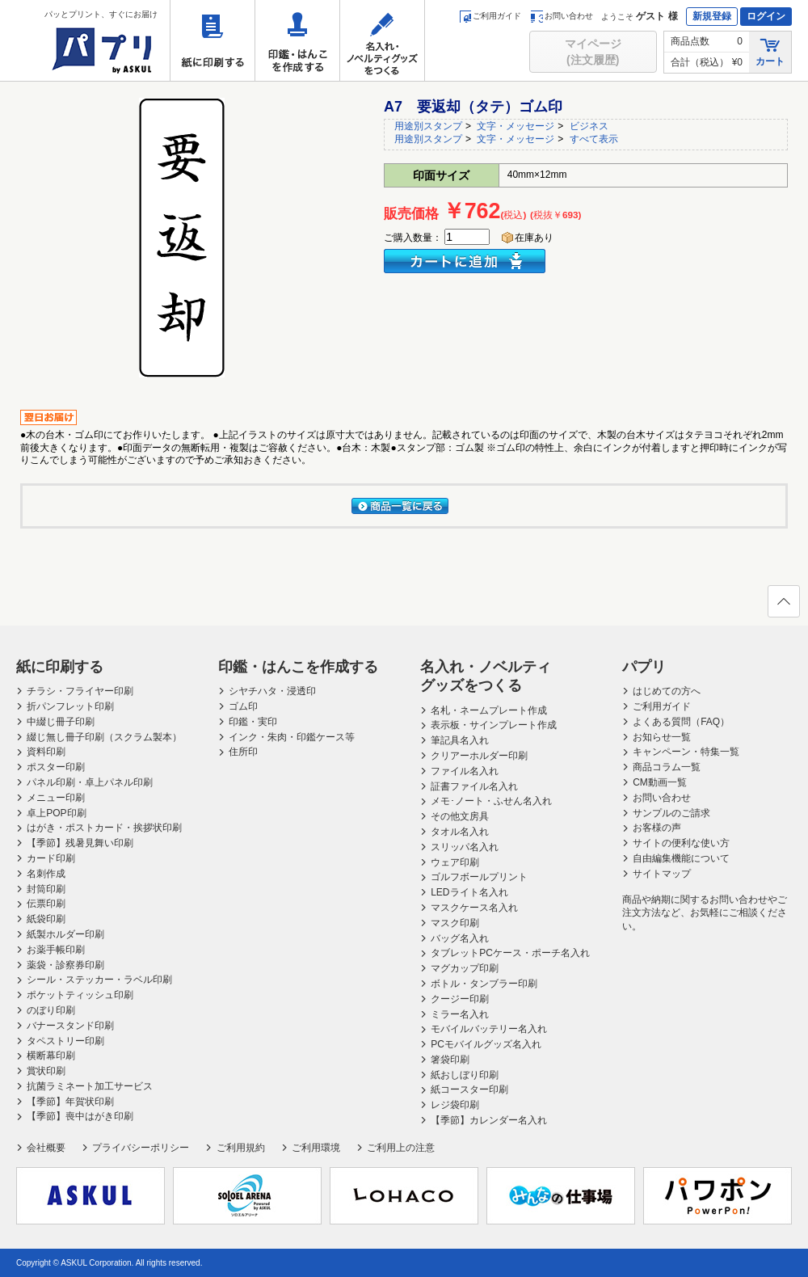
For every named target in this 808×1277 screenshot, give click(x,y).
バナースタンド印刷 (70, 1025)
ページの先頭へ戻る (782, 606)
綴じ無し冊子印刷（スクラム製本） (104, 737)
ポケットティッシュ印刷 (80, 995)
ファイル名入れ (465, 771)
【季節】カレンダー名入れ (489, 1120)
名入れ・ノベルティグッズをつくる (382, 40)
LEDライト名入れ (469, 892)
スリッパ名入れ (465, 847)
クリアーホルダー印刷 (479, 755)
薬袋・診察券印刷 (65, 965)
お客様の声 (657, 827)
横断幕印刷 (51, 1055)
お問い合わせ (562, 15)
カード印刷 (51, 858)
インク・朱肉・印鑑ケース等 (292, 737)
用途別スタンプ (428, 126)
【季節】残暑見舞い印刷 (80, 843)
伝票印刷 (46, 903)
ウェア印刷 (455, 862)
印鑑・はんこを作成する (297, 40)
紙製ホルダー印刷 (65, 934)
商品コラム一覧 (667, 767)
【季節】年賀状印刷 (70, 1101)
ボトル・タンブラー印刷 (484, 983)
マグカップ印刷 (465, 968)
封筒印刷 (46, 889)
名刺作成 (46, 873)
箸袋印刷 (450, 1059)
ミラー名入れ (460, 1014)
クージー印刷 (460, 999)
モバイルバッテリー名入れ (489, 1029)
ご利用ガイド (490, 15)
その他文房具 (460, 816)
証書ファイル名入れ (474, 786)
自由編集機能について (681, 858)
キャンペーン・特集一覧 (686, 751)
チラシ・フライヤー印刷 (80, 691)
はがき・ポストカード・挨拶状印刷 (104, 827)
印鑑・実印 (253, 721)
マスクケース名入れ (474, 907)
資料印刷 (46, 751)
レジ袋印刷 (455, 1105)
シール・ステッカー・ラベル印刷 (99, 979)
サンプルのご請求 (671, 813)
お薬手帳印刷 (56, 949)
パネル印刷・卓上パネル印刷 (90, 782)
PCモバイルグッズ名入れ (486, 1044)
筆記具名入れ (460, 740)
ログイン (766, 16)
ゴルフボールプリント (479, 877)
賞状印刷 (46, 1071)
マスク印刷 (455, 923)
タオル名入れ (460, 831)
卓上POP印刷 (56, 813)
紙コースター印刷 (469, 1089)
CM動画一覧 (660, 782)
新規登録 (711, 16)
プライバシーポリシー (140, 1147)
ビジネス (589, 126)
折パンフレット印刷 (70, 706)
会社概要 (46, 1147)
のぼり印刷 (51, 1010)
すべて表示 (594, 139)
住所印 (243, 751)
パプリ (644, 667)
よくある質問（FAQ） (681, 721)
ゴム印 (243, 706)
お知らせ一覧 (662, 737)
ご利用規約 (241, 1147)
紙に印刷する (212, 40)
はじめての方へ (667, 691)
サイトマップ (662, 873)
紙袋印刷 (46, 919)
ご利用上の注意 (401, 1147)
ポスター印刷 (56, 767)
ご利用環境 (316, 1147)
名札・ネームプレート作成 (489, 710)
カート (770, 51)
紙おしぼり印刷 (465, 1075)
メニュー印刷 (56, 797)
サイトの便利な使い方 (681, 843)
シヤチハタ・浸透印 (272, 691)
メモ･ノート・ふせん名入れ (491, 801)
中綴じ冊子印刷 (61, 721)
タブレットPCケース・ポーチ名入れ (510, 953)
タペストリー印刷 (65, 1041)
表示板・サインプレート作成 (494, 725)
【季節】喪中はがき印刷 (80, 1116)
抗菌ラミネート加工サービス (90, 1086)
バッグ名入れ (460, 938)
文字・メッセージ (515, 126)
